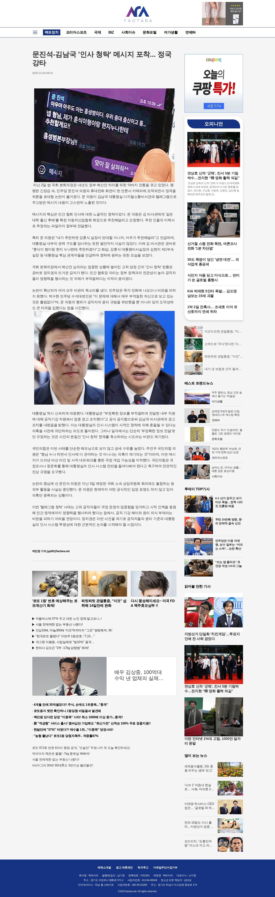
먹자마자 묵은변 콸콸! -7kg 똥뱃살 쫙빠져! (61, 753)
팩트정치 (52, 32)
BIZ (111, 32)
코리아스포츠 (76, 32)
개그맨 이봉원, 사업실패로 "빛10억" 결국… (65, 642)
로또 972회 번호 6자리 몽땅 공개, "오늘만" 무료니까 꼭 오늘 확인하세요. (81, 747)
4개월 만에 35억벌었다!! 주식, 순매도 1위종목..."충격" (71, 704)
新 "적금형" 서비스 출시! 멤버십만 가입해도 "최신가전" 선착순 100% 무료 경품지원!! (92, 723)
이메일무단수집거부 (165, 867)
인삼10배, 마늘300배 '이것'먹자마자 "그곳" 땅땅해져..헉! (74, 630)
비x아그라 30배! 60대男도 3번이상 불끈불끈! (62, 765)
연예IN (190, 32)
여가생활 (171, 32)
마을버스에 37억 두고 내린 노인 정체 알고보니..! (69, 618)
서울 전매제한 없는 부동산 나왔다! (59, 624)
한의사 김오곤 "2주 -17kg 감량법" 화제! (62, 648)
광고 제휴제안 (124, 867)
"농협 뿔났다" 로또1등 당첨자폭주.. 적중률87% (66, 736)
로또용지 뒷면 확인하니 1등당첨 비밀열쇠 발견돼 (67, 711)
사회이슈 (128, 32)
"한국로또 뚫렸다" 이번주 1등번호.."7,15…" (65, 636)
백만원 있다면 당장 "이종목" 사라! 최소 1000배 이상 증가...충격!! (78, 717)
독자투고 (143, 867)
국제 (97, 32)
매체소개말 (104, 867)
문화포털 (150, 32)
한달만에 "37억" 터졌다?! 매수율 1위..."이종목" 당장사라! (73, 729)
